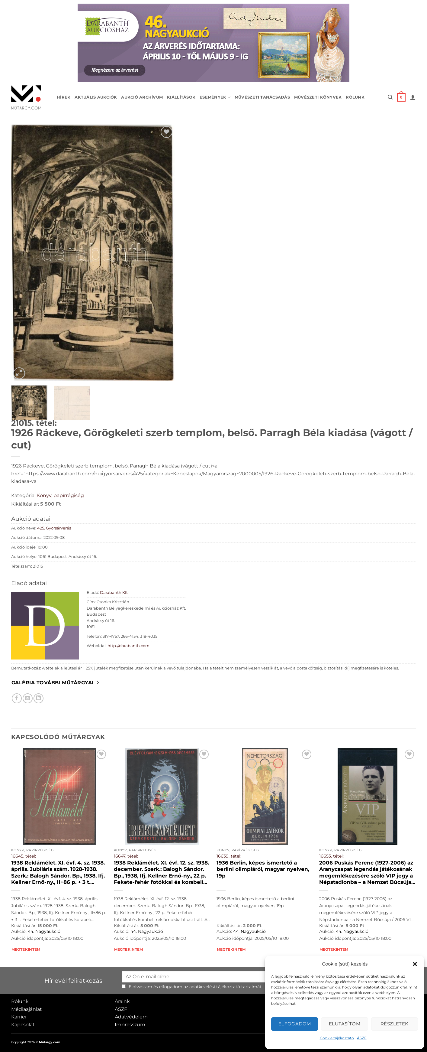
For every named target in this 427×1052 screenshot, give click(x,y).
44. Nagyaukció (44, 931)
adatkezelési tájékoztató (214, 986)
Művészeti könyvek (318, 97)
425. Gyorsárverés (54, 528)
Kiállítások (181, 97)
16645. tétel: (23, 856)
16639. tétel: (229, 856)
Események (215, 97)
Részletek (394, 1024)
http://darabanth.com (128, 645)
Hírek (63, 97)
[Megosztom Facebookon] (17, 698)
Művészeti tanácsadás (262, 97)
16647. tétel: (126, 856)
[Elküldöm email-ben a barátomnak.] (28, 698)
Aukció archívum (142, 97)
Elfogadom (294, 1024)
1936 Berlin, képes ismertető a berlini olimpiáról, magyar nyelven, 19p (263, 869)
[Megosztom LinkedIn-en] (38, 698)
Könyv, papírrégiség (60, 495)
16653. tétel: (331, 856)
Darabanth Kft (114, 592)
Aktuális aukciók (96, 97)
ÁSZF (362, 1038)
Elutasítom (345, 1024)
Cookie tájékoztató (337, 1038)
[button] (415, 964)
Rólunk (355, 97)
